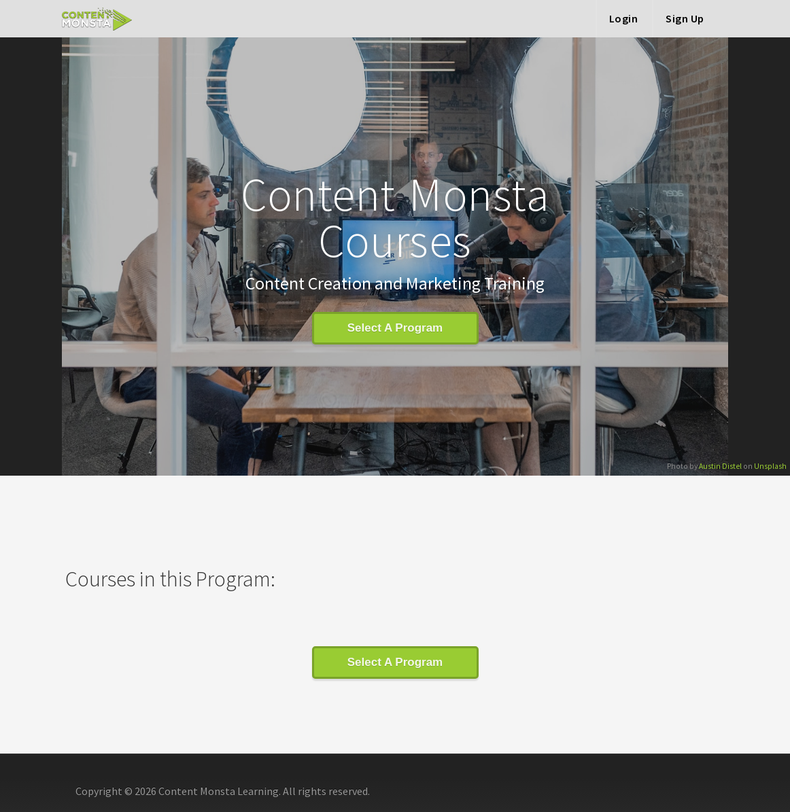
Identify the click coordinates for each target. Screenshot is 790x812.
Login (623, 18)
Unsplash (770, 466)
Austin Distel (720, 466)
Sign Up (685, 18)
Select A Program (395, 327)
